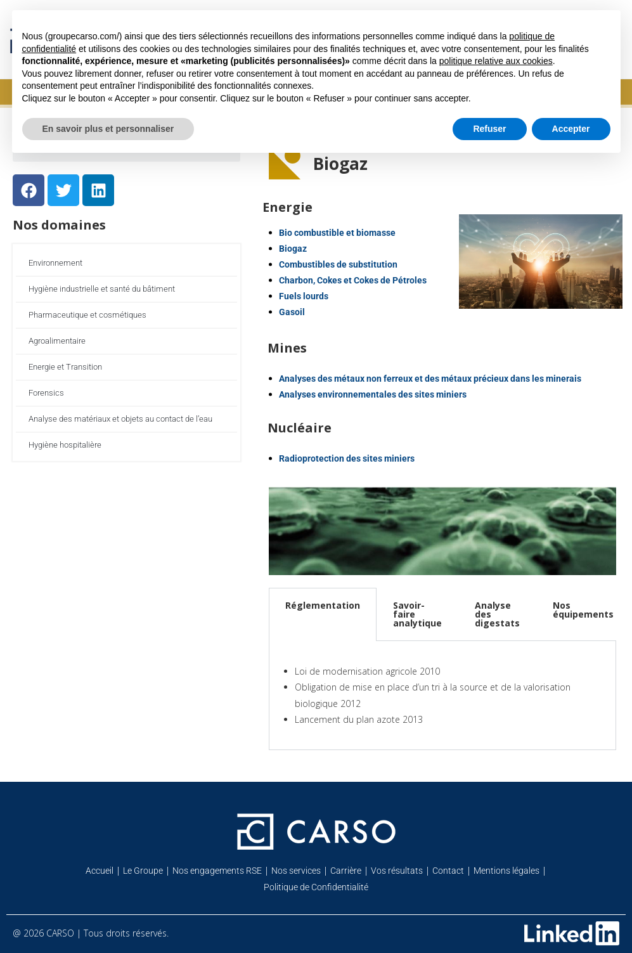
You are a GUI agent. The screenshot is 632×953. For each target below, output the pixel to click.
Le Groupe (143, 870)
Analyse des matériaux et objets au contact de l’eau (120, 419)
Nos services (296, 870)
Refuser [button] (489, 129)
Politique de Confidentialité (316, 887)
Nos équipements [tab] (583, 609)
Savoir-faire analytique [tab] (417, 614)
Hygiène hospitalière (65, 445)
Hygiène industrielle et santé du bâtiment (102, 289)
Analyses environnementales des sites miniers (373, 394)
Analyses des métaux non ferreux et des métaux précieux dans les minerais (430, 378)
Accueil (99, 870)
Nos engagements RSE (217, 870)
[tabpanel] (442, 695)
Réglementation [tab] (322, 605)
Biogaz (293, 248)
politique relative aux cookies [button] (496, 61)
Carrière (345, 870)
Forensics (46, 393)
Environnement (55, 263)
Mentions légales (506, 870)
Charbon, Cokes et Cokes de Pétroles (353, 280)
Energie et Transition (65, 367)
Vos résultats (397, 870)
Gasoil (292, 312)
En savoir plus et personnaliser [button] (108, 129)
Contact (448, 870)
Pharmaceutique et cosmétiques (87, 315)
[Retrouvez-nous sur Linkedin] (571, 933)
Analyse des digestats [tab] (497, 614)
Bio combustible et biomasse (337, 233)
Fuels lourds (303, 296)
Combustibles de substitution (338, 264)
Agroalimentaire (57, 341)
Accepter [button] (571, 129)
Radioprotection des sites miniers (347, 458)
